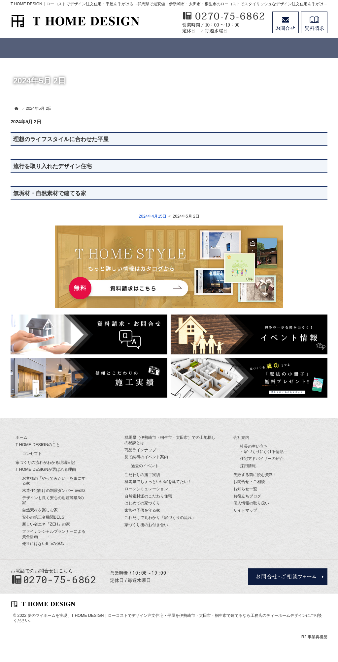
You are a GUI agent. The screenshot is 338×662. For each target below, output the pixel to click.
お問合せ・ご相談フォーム (287, 576)
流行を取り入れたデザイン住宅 (52, 166)
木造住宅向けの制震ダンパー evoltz (53, 490)
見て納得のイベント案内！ (148, 457)
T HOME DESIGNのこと (38, 444)
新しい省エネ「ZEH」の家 (46, 524)
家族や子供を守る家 (142, 510)
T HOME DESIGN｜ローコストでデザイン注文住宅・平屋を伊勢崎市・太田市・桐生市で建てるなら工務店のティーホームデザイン (188, 615)
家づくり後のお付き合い (146, 525)
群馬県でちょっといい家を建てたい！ (158, 481)
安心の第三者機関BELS (43, 517)
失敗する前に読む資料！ (255, 474)
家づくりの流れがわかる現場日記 (45, 462)
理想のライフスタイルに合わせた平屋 (61, 139)
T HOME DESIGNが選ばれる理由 (46, 469)
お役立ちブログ (247, 496)
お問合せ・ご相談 (249, 481)
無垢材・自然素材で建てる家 (49, 193)
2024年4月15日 (152, 216)
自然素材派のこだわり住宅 (148, 496)
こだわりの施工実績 (142, 474)
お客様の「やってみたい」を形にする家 (53, 481)
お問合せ (285, 22)
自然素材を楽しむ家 (40, 510)
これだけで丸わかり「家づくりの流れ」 (160, 517)
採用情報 (248, 466)
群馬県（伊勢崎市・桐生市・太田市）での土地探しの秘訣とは (170, 440)
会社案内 (241, 437)
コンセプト (32, 453)
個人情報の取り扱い (251, 503)
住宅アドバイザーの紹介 (262, 458)
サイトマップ (245, 510)
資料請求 (314, 22)
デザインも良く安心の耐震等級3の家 (53, 500)
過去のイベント (145, 466)
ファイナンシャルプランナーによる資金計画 (53, 534)
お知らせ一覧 (245, 489)
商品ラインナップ (140, 450)
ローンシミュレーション (146, 489)
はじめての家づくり (142, 503)
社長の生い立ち (263, 449)
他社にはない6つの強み (43, 543)
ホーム (21, 437)
